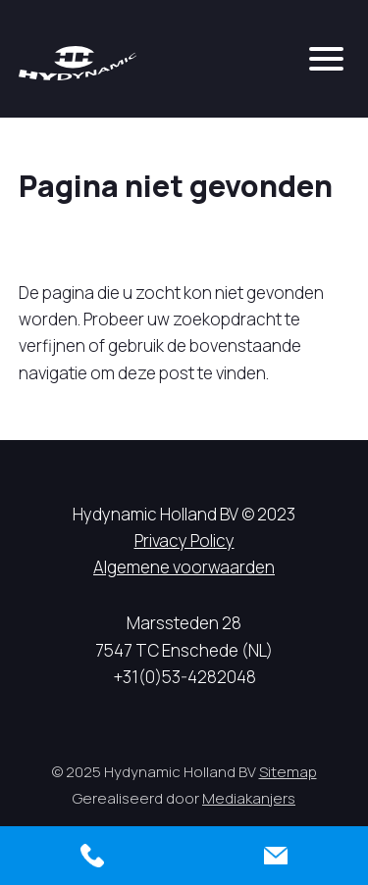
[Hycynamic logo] (77, 63)
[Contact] (276, 855)
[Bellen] (92, 855)
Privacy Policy (184, 540)
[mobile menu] (326, 59)
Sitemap (288, 772)
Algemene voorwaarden (184, 567)
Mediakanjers (248, 798)
